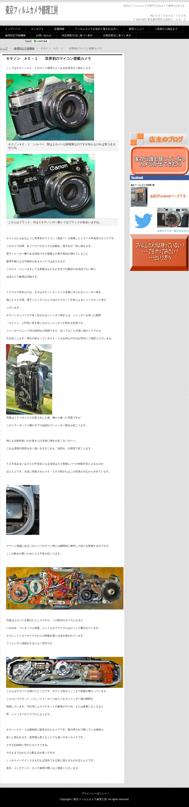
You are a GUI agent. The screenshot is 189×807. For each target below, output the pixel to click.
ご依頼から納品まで (166, 28)
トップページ (12, 28)
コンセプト (37, 28)
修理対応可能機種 (15, 35)
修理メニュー (136, 28)
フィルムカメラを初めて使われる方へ (96, 28)
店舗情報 (59, 28)
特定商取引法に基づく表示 (77, 35)
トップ (4, 48)
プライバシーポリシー (94, 793)
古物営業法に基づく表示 (117, 35)
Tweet (28, 41)
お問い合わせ (43, 35)
